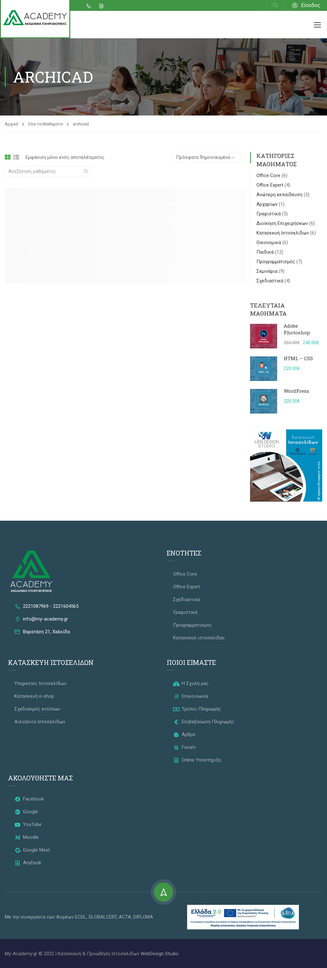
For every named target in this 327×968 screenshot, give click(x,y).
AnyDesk (27, 863)
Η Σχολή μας (191, 683)
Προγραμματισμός (276, 261)
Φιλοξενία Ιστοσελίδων (39, 722)
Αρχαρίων (267, 204)
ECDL (80, 917)
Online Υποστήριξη (197, 760)
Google (26, 812)
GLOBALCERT (102, 917)
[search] (86, 171)
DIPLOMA (143, 917)
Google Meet (32, 850)
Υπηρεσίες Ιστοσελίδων (40, 683)
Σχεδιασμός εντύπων (37, 709)
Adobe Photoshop (297, 329)
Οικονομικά (269, 242)
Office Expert (270, 185)
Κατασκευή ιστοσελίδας (199, 638)
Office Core (269, 175)
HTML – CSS (298, 358)
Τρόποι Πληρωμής (197, 709)
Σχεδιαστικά (270, 281)
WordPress (296, 391)
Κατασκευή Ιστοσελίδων (283, 233)
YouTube (28, 824)
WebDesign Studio (160, 954)
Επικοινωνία (190, 696)
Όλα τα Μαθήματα (45, 124)
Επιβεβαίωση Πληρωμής (203, 722)
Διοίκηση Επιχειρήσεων (282, 223)
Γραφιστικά (269, 214)
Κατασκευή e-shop (34, 696)
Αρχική (11, 124)
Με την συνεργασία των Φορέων (40, 917)
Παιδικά (265, 252)
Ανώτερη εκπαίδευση (280, 194)
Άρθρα (184, 734)
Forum (184, 747)
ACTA (125, 917)
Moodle (26, 837)
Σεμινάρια (267, 271)
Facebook (29, 799)
